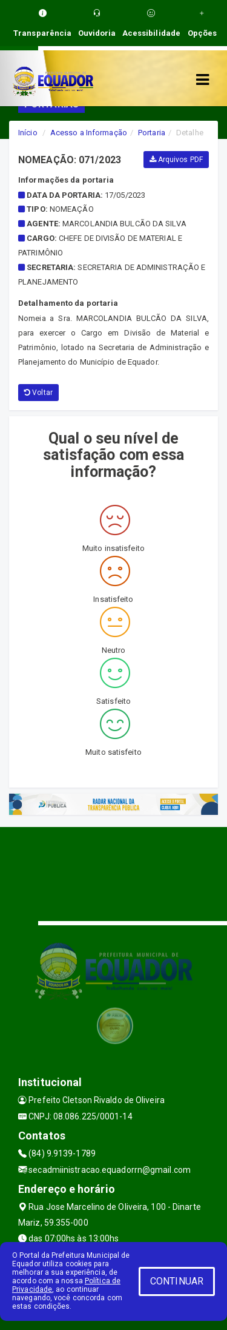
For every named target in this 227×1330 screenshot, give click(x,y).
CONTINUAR (176, 1281)
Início (28, 132)
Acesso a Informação (88, 132)
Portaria (151, 132)
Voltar (38, 392)
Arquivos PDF (176, 159)
